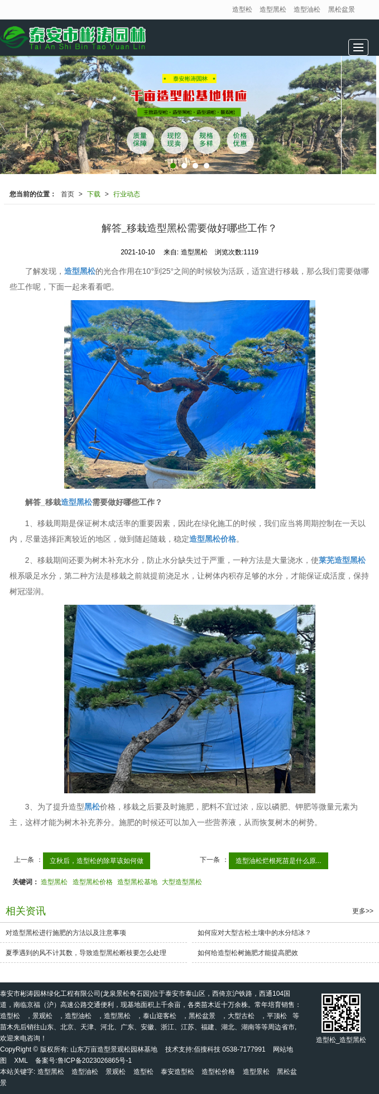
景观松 (42, 1016)
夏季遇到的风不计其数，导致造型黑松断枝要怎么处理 (86, 953)
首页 (67, 194)
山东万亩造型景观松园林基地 (113, 1049)
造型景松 (256, 1072)
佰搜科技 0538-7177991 (230, 1049)
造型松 (242, 9)
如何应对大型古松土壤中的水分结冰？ (254, 933)
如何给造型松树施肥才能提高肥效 (248, 953)
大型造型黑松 (182, 882)
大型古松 (241, 1016)
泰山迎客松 (159, 1016)
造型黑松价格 (93, 882)
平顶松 (277, 1016)
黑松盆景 (341, 9)
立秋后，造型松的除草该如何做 (96, 861)
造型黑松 (273, 9)
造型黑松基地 (137, 882)
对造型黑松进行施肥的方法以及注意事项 (66, 933)
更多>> (362, 911)
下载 (93, 194)
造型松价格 (218, 1072)
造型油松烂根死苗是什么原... (279, 861)
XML (21, 1060)
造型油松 (307, 9)
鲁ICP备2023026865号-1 (94, 1060)
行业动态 (126, 194)
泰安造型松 (177, 1072)
